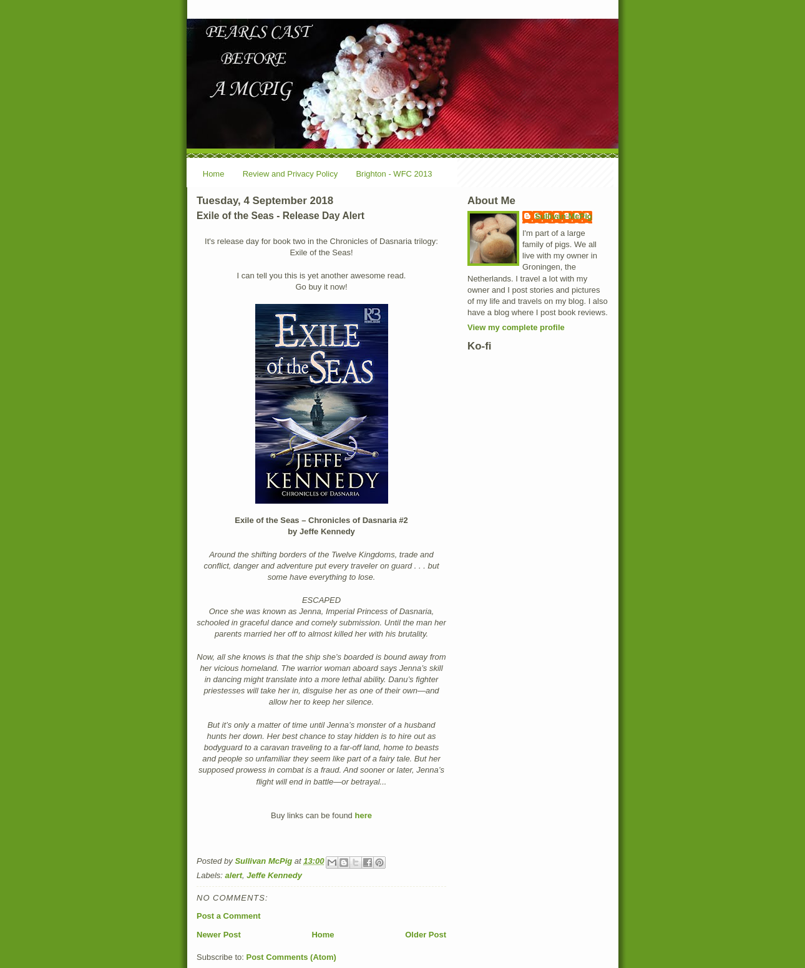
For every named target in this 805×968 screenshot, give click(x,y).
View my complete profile (516, 327)
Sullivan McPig (563, 216)
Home (214, 173)
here (362, 815)
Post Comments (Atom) (291, 957)
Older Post (425, 934)
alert (233, 875)
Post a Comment (229, 916)
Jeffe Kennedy (274, 875)
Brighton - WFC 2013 (394, 173)
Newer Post (219, 934)
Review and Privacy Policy (290, 173)
